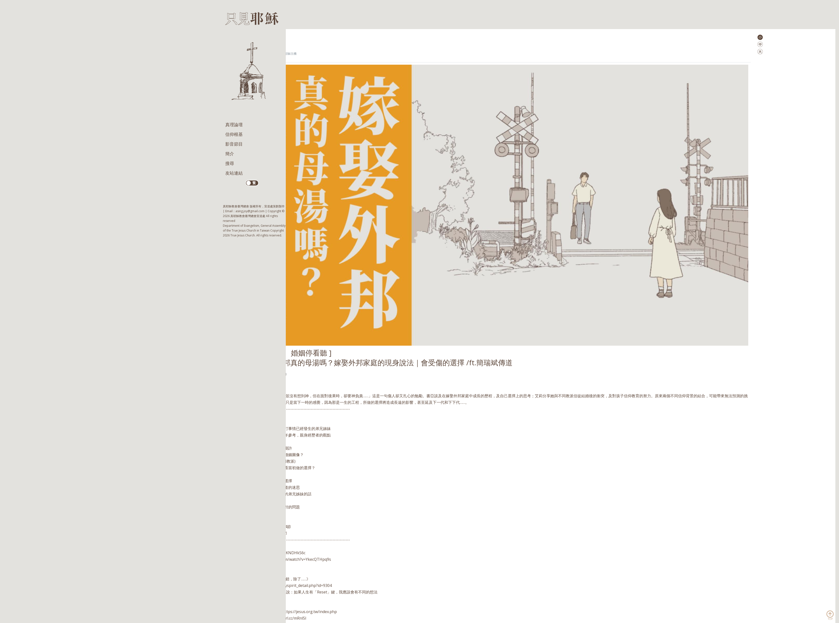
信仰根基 (234, 134)
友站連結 (234, 173)
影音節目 (234, 144)
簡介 (229, 153)
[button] (760, 36)
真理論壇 (234, 124)
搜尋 (229, 163)
